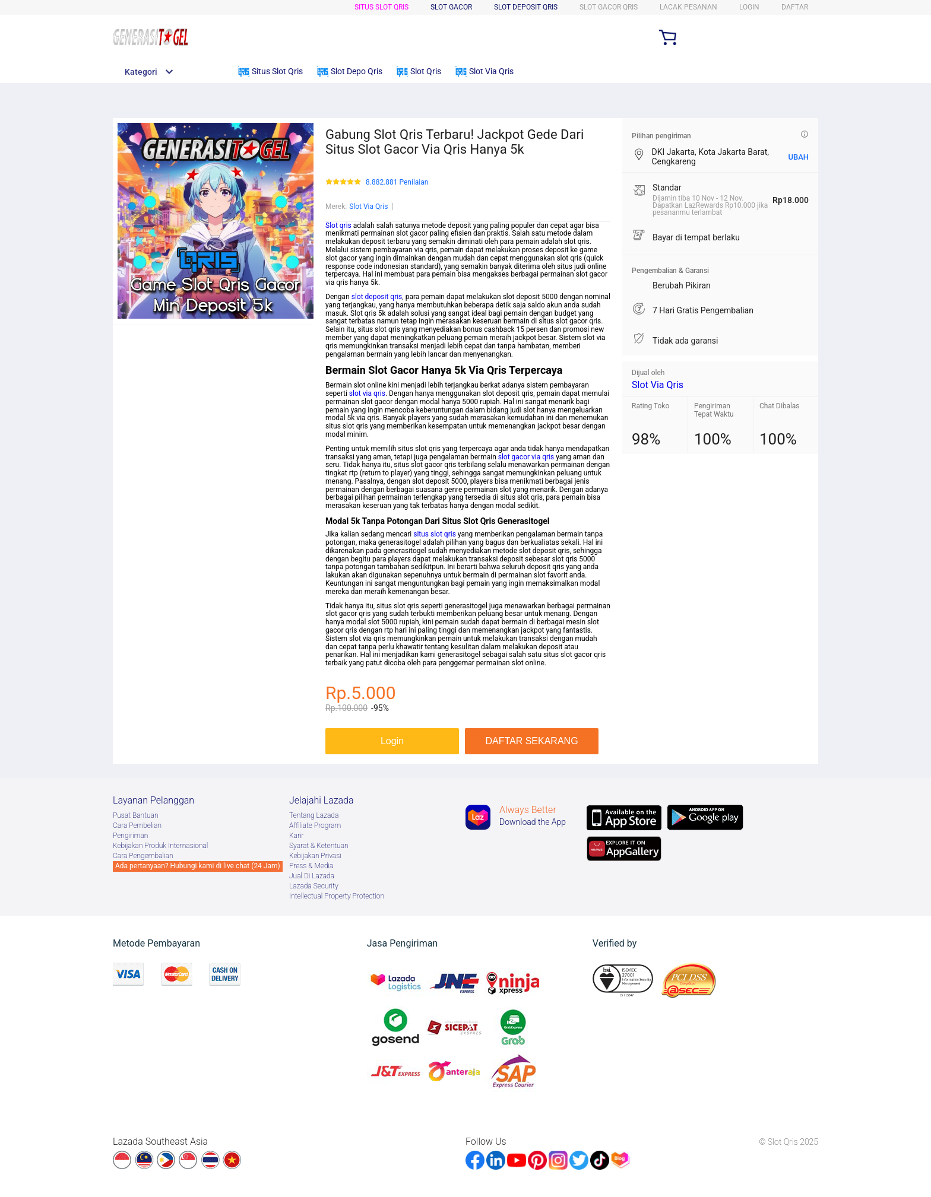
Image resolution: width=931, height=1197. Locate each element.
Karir (296, 835)
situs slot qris (434, 534)
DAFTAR (794, 7)
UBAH (798, 157)
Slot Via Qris (368, 206)
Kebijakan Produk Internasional (160, 846)
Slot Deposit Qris (526, 7)
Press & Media (311, 866)
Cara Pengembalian (143, 856)
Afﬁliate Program (315, 825)
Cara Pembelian (137, 825)
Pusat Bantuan (136, 815)
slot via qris (367, 393)
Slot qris (338, 225)
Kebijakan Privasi (315, 856)
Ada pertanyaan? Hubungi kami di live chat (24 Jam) (197, 866)
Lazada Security (313, 886)
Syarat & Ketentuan (319, 846)
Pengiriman (130, 835)
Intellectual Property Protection (336, 896)
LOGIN (749, 7)
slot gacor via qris (526, 457)
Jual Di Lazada (311, 876)
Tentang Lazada (313, 815)
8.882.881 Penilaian (397, 182)
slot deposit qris (377, 297)
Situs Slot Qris (381, 7)
